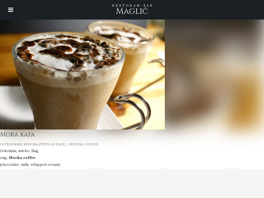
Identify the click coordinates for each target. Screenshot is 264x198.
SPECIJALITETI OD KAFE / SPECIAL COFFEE (61, 144)
